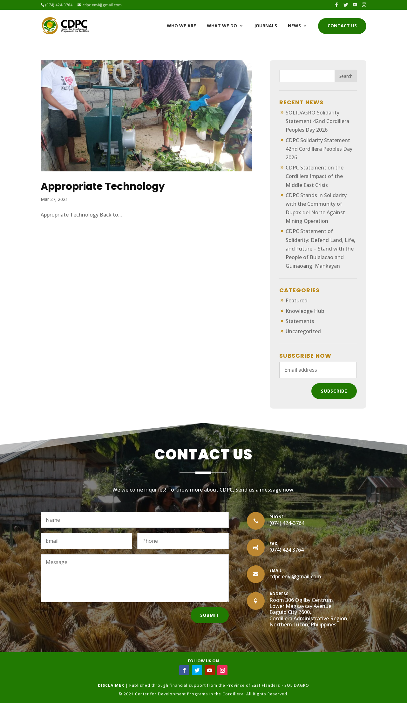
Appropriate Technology (103, 186)
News (294, 26)
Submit (209, 615)
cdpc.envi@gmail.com (295, 576)
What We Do (222, 26)
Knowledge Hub (305, 310)
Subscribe (334, 391)
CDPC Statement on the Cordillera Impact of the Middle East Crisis (314, 176)
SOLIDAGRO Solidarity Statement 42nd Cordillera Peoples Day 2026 (317, 121)
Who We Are (181, 26)
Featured (297, 300)
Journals (265, 26)
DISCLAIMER (111, 685)
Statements (300, 321)
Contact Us (342, 26)
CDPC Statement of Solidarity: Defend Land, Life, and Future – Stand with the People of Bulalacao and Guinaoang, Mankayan (320, 248)
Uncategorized (303, 331)
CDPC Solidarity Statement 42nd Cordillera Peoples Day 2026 (319, 149)
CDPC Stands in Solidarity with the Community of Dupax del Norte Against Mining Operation (316, 208)
